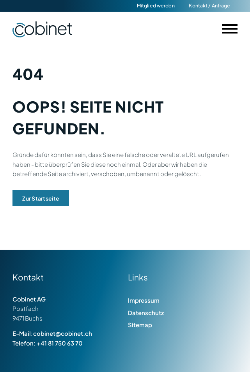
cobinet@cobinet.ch (62, 333)
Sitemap (140, 324)
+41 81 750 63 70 (60, 343)
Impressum (144, 300)
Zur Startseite (40, 198)
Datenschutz (146, 312)
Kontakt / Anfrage (209, 5)
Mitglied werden (156, 5)
